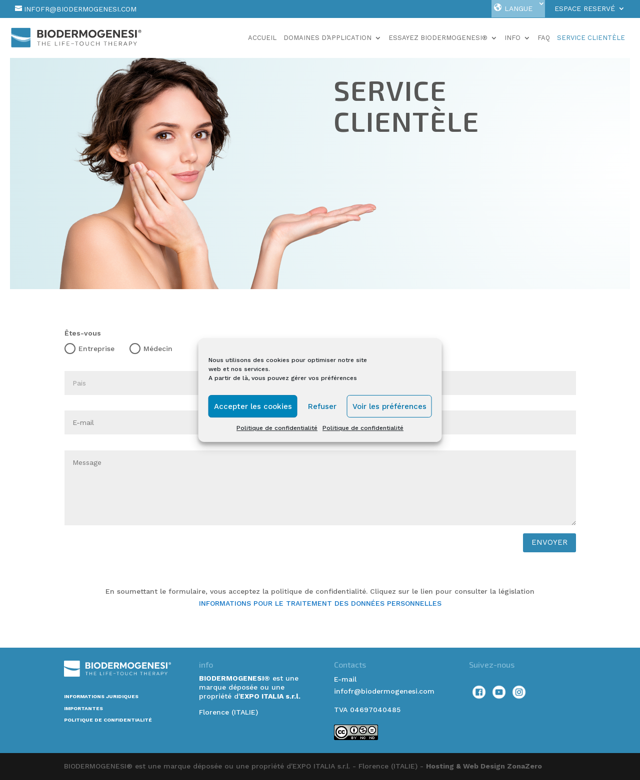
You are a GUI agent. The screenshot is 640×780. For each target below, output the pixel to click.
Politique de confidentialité (277, 427)
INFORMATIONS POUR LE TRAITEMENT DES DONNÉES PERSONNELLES (320, 603)
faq (544, 37)
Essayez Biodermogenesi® (438, 37)
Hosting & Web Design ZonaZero (484, 766)
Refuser (322, 406)
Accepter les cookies (253, 406)
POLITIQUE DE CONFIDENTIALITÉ (108, 720)
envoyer (550, 542)
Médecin (151, 348)
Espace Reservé (584, 8)
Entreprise (89, 348)
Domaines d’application (328, 37)
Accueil (262, 37)
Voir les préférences (389, 406)
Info (512, 37)
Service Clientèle (591, 37)
